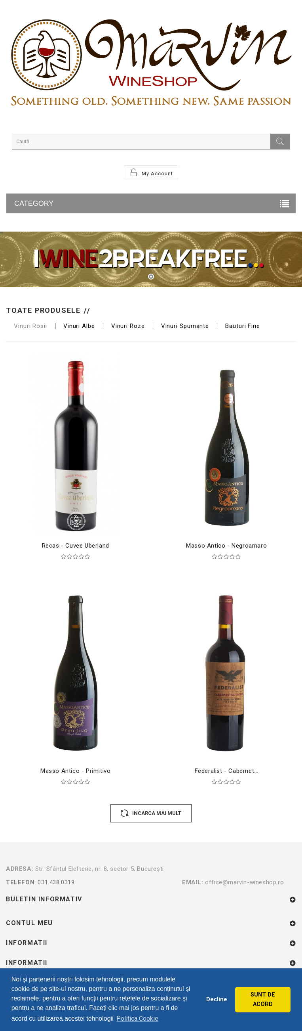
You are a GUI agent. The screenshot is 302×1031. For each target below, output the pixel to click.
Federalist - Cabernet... (226, 770)
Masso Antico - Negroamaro (226, 545)
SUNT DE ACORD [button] (263, 999)
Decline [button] (216, 999)
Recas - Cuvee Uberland (75, 545)
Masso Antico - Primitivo (75, 770)
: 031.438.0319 (94, 882)
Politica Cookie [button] (137, 1018)
